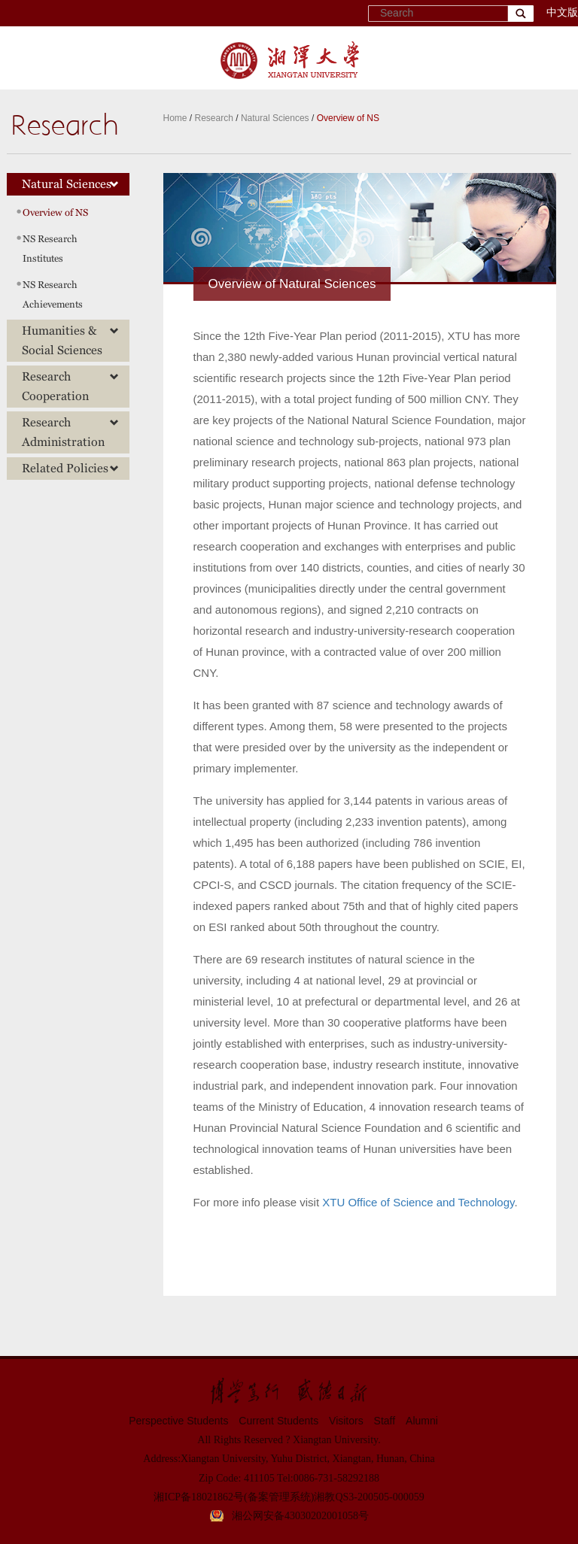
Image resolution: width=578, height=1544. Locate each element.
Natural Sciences (275, 118)
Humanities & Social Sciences (70, 340)
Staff (385, 1421)
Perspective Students (178, 1421)
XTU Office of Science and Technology (418, 1202)
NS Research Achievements (53, 294)
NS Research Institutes (50, 248)
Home (175, 118)
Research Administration (70, 432)
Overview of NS (348, 118)
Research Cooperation (70, 386)
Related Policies (70, 468)
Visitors (346, 1421)
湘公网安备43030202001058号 (300, 1515)
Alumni (422, 1421)
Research (214, 118)
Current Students (278, 1421)
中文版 (562, 12)
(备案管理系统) (279, 1497)
